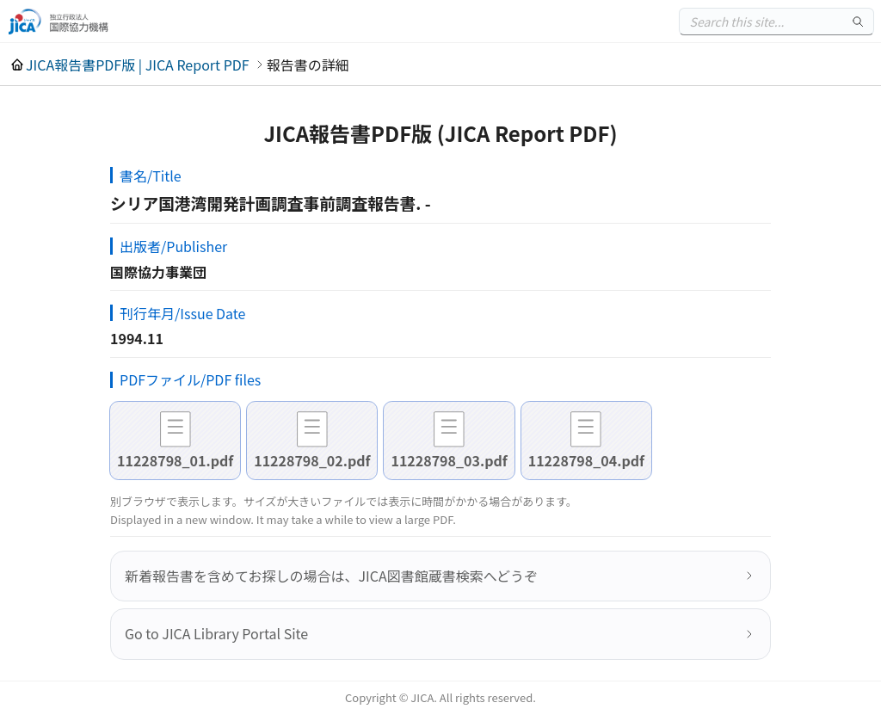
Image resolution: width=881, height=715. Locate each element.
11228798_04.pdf (586, 460)
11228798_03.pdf (449, 460)
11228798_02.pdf (312, 460)
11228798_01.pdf (175, 460)
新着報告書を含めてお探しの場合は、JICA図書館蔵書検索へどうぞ (331, 575)
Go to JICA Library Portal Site (216, 633)
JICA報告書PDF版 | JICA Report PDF (138, 64)
